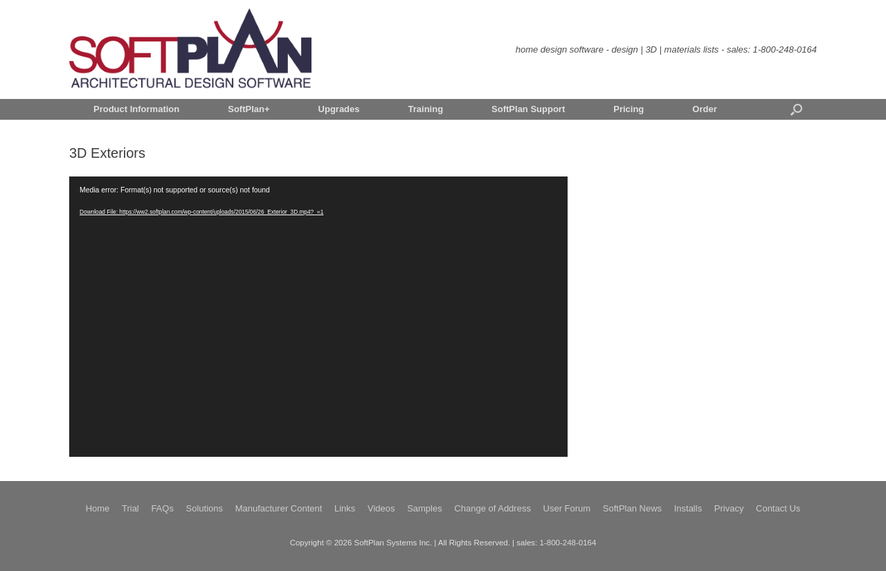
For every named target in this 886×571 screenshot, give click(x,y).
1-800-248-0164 (784, 49)
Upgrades (339, 109)
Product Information (136, 109)
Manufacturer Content (279, 508)
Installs (688, 508)
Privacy (729, 508)
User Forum (567, 508)
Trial (130, 508)
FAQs (162, 508)
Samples (424, 508)
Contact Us (778, 508)
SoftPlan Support (528, 109)
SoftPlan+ (248, 109)
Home (98, 508)
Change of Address (492, 508)
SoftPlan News (632, 508)
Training (426, 109)
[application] (318, 316)
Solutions (204, 508)
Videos (381, 508)
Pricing (628, 109)
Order (704, 109)
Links (344, 508)
